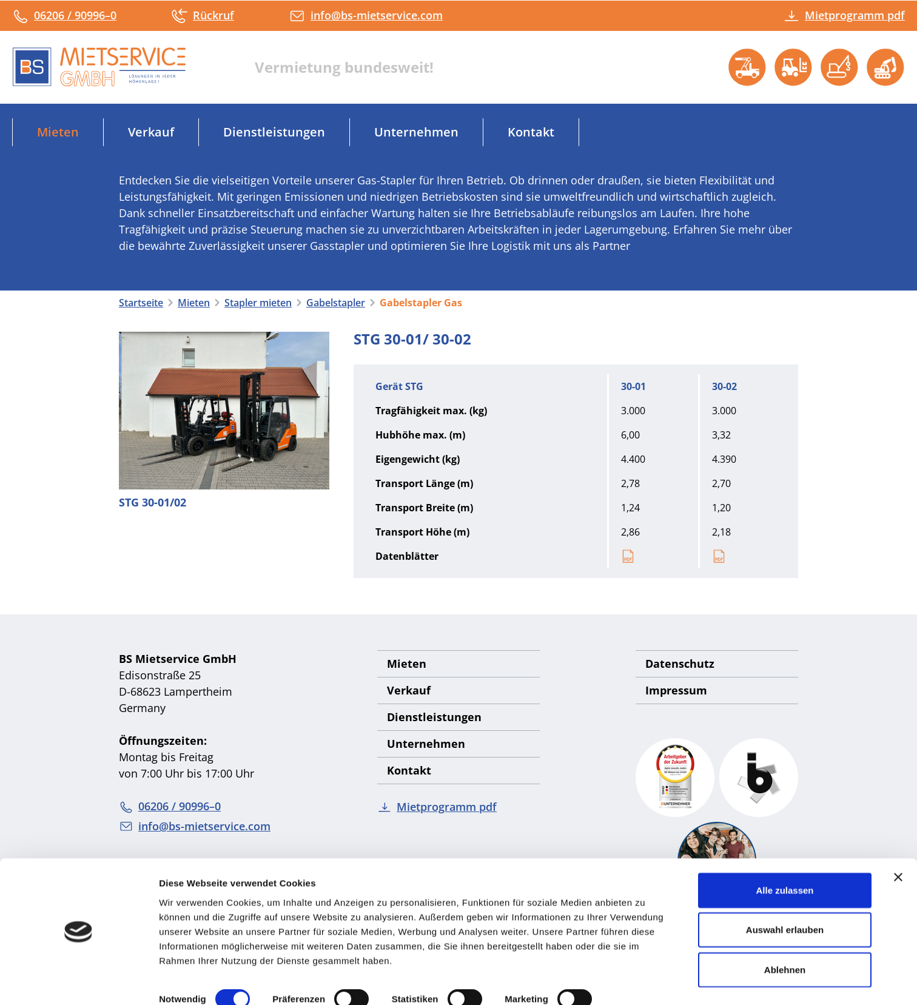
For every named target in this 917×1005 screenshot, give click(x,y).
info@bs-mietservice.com (366, 15)
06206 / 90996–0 (64, 15)
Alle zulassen (784, 853)
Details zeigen (189, 981)
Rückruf (202, 15)
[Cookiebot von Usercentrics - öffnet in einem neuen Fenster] (78, 981)
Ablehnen (784, 932)
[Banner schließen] (898, 840)
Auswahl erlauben (785, 893)
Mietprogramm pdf (844, 15)
